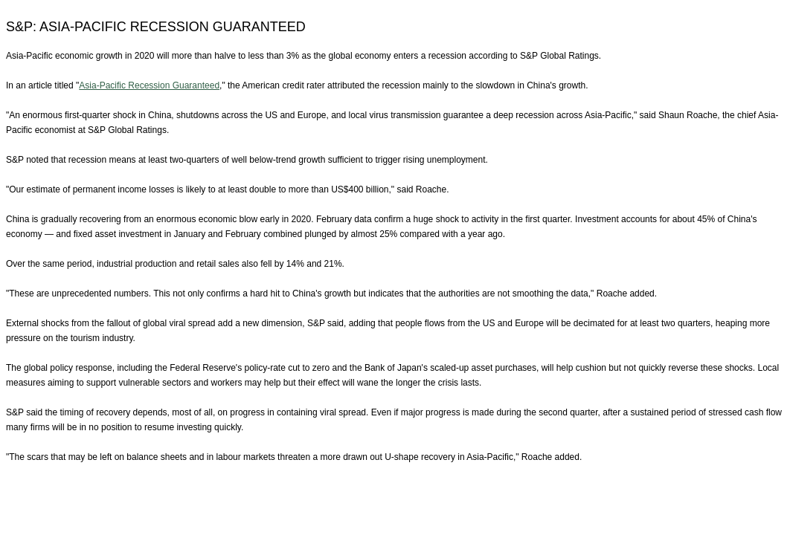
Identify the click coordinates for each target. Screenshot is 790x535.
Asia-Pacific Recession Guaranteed (149, 85)
